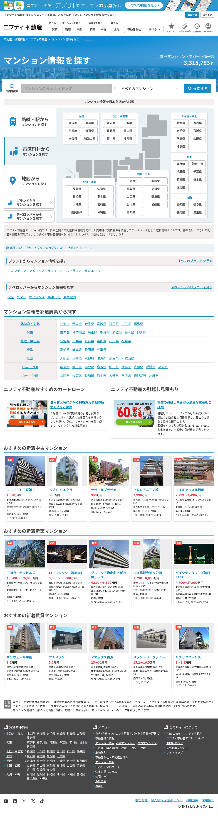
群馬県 (141, 332)
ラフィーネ (55, 270)
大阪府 (65, 358)
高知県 (163, 366)
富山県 (102, 341)
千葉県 (105, 332)
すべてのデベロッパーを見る (191, 287)
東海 (30, 349)
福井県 (126, 341)
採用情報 (208, 800)
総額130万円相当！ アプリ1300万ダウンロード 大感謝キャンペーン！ (52, 247)
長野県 (89, 341)
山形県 (126, 323)
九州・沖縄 (30, 375)
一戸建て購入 (103, 748)
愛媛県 (151, 366)
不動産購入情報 (104, 738)
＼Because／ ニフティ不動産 (184, 733)
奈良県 (114, 358)
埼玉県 (92, 332)
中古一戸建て (140, 748)
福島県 (138, 323)
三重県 (102, 349)
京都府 (89, 358)
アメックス (37, 270)
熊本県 (102, 375)
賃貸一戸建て (151, 733)
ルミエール (93, 270)
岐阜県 (77, 349)
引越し (99, 786)
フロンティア (16, 270)
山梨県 (77, 341)
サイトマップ (174, 752)
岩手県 (89, 323)
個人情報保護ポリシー (167, 800)
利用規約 (192, 800)
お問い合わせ (174, 743)
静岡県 (89, 349)
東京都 (65, 332)
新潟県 (65, 341)
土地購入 (100, 752)
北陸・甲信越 (30, 341)
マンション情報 (104, 762)
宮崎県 (126, 375)
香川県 (138, 366)
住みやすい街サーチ (107, 767)
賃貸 (98, 733)
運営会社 (141, 800)
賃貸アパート (132, 733)
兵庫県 (77, 358)
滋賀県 (102, 358)
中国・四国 (30, 366)
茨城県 (117, 332)
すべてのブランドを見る (195, 260)
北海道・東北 (30, 323)
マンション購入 (104, 743)
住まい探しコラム (106, 771)
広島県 (65, 366)
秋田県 (114, 323)
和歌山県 (127, 358)
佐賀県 (77, 375)
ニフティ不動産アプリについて (185, 738)
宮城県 (102, 323)
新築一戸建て (121, 748)
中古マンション (147, 743)
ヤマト (21, 297)
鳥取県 (89, 366)
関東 (30, 332)
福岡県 (65, 375)
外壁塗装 (100, 781)
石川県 (114, 341)
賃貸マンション (111, 733)
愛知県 (65, 349)
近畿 (30, 358)
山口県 (114, 366)
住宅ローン (102, 776)
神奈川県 (78, 332)
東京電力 (69, 297)
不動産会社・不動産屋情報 (111, 757)
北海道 (65, 323)
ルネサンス (74, 270)
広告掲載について (177, 748)
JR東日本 (54, 297)
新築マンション (125, 743)
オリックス (37, 297)
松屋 (10, 297)
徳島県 (126, 366)
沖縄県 (154, 375)
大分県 (114, 375)
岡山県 (77, 366)
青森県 (77, 323)
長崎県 (89, 375)
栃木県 (129, 332)
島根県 (102, 366)
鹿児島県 (140, 375)
